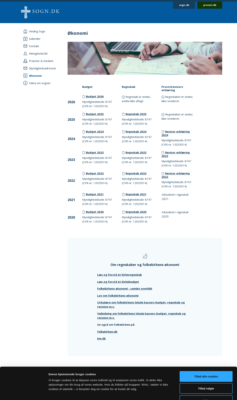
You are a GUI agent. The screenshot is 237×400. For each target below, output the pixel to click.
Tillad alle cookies (206, 351)
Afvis (206, 375)
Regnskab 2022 (136, 173)
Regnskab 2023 (136, 152)
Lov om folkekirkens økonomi (117, 295)
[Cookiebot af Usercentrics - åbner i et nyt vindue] (24, 393)
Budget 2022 (95, 173)
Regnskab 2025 (136, 114)
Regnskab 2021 (136, 194)
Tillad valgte (206, 363)
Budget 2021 (95, 194)
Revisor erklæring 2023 (175, 154)
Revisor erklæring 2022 (175, 175)
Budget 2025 (95, 114)
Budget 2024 (95, 131)
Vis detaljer (192, 392)
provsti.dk (209, 5)
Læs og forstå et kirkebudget (118, 281)
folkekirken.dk (107, 331)
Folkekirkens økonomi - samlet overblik (124, 288)
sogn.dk (184, 5)
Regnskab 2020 (136, 212)
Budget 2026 (95, 96)
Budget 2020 (95, 212)
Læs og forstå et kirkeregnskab (119, 274)
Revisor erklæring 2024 (175, 133)
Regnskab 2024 (136, 131)
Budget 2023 (95, 152)
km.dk (101, 338)
